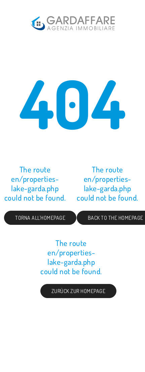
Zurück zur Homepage (78, 291)
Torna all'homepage (40, 217)
